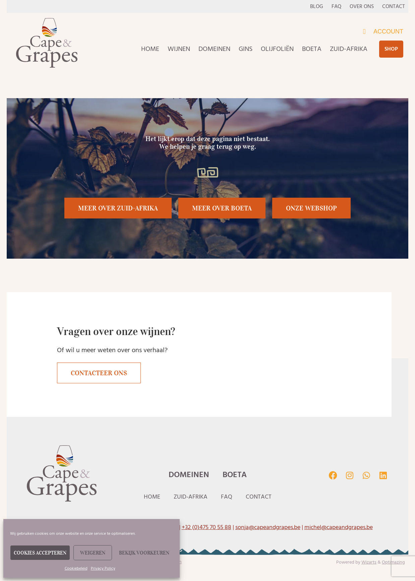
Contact (393, 6)
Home (150, 49)
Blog (316, 6)
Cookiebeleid (76, 568)
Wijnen (179, 49)
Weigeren (92, 553)
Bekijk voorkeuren (144, 553)
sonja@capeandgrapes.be (267, 527)
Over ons (362, 6)
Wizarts (368, 562)
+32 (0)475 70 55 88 (206, 527)
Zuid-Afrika (348, 49)
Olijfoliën (277, 49)
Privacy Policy (103, 568)
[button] (221, 208)
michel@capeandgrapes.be (338, 527)
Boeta (311, 49)
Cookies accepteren (40, 553)
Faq (336, 6)
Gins (245, 49)
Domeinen (214, 49)
